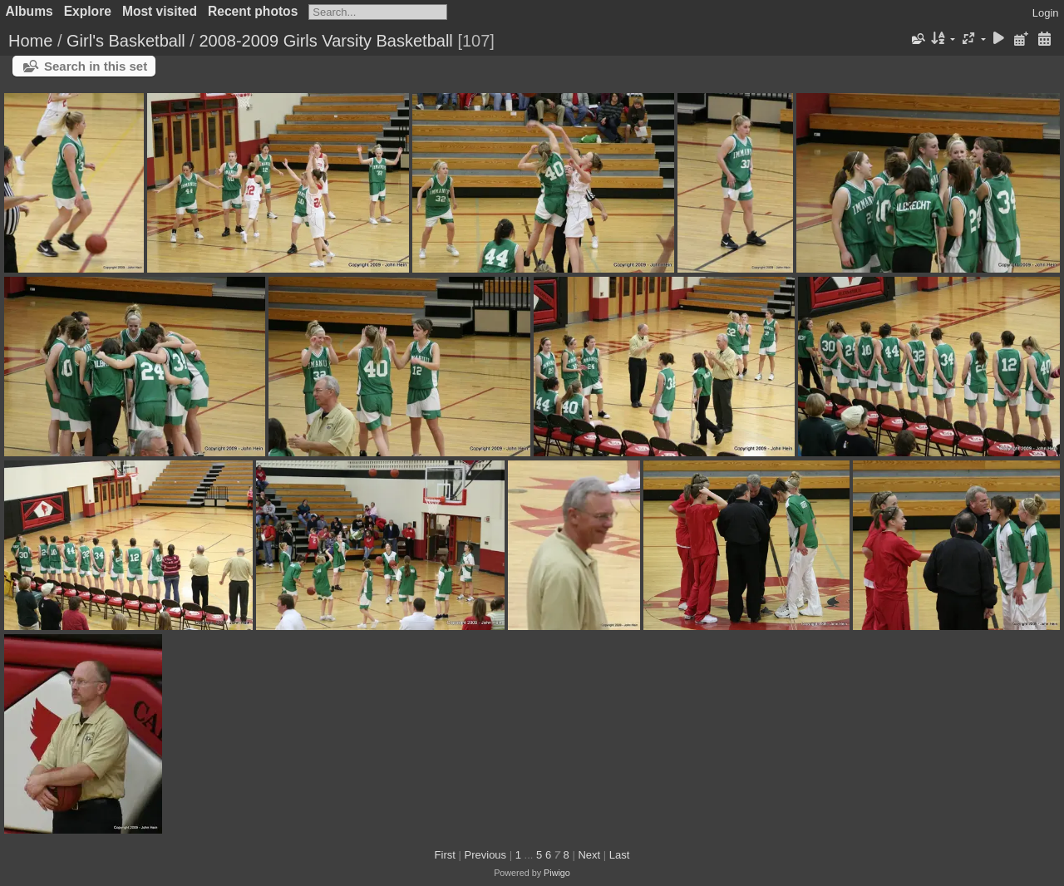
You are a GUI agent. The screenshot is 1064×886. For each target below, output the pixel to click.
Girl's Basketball (125, 41)
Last (619, 855)
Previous (486, 855)
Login (1045, 13)
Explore (87, 11)
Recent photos (253, 11)
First (445, 855)
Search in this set (95, 66)
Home (30, 41)
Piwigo (557, 873)
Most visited (159, 11)
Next (589, 855)
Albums (29, 11)
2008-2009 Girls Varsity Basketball (325, 41)
